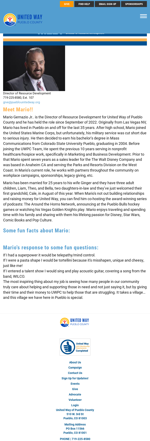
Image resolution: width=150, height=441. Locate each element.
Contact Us (75, 373)
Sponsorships (134, 4)
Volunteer (75, 400)
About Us (75, 362)
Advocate (75, 394)
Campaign (75, 367)
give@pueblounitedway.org (21, 102)
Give (75, 389)
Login (75, 405)
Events (75, 384)
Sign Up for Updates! (75, 378)
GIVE (66, 4)
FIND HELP (84, 4)
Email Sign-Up (107, 4)
